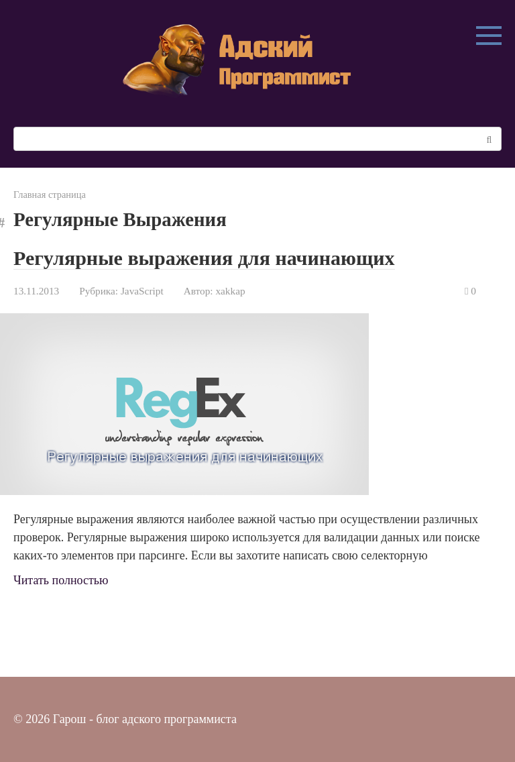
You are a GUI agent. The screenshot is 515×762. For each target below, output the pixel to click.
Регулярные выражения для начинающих (204, 258)
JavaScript (142, 290)
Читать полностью (61, 580)
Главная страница (49, 194)
